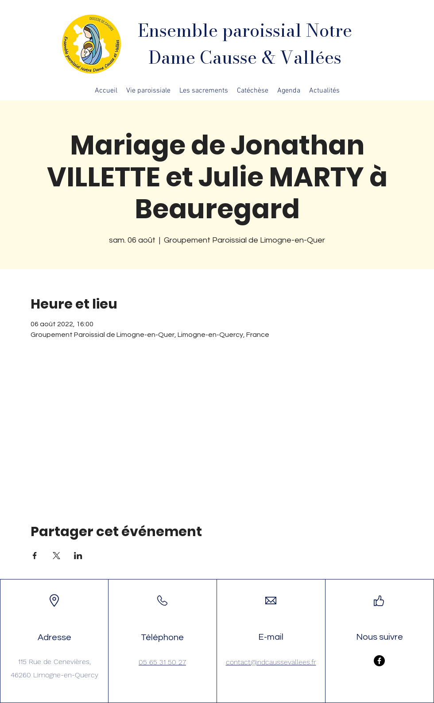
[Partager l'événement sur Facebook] (35, 555)
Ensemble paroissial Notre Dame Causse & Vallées (245, 44)
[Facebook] (379, 660)
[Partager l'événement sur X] (56, 555)
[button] (148, 90)
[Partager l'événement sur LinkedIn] (78, 555)
